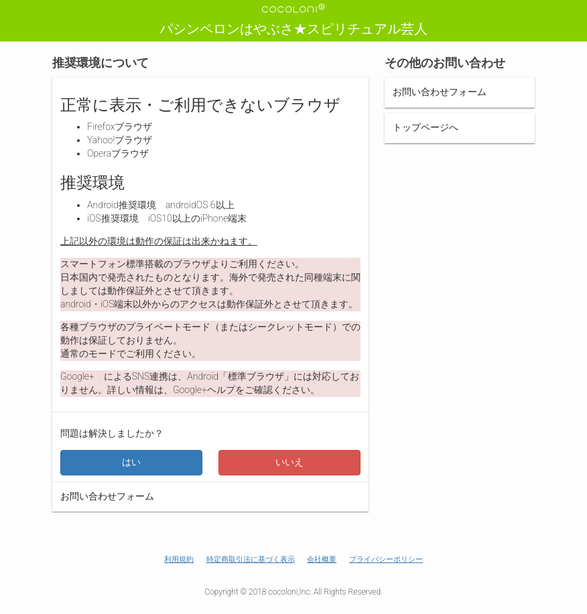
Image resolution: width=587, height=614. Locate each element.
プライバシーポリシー (386, 559)
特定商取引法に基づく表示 (250, 559)
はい (131, 462)
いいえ (289, 462)
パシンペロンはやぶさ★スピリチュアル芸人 (293, 29)
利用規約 (179, 559)
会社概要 (321, 559)
